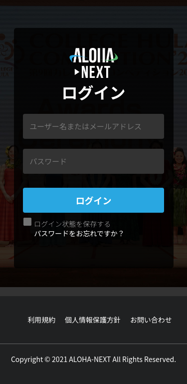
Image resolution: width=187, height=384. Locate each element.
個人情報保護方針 (93, 320)
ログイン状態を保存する (72, 224)
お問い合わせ (151, 320)
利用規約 (41, 320)
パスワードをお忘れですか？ (79, 233)
